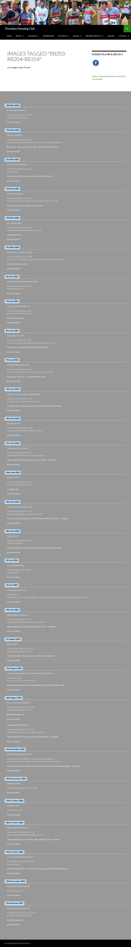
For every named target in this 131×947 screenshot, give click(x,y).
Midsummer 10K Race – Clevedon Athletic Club (26, 377)
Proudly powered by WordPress (18, 943)
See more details (13, 122)
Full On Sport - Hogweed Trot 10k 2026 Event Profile (28, 347)
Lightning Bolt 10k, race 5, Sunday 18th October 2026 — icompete (33, 839)
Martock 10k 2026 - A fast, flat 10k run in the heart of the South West (34, 548)
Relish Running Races (15, 318)
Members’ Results (93, 36)
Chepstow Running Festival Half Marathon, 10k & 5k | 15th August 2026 (35, 685)
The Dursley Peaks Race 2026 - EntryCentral (25, 205)
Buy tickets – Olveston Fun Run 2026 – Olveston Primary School (32, 147)
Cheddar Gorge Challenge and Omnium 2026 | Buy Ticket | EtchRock (34, 406)
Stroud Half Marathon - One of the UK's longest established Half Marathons (37, 868)
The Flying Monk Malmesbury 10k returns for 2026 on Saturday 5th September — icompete (43, 766)
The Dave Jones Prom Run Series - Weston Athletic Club (29, 176)
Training (32, 36)
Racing (76, 36)
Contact (123, 36)
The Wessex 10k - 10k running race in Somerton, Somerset (30, 656)
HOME (9, 36)
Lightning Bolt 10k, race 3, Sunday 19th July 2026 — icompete (31, 626)
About (19, 36)
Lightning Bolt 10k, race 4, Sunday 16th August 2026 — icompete (32, 737)
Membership (48, 36)
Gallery (111, 36)
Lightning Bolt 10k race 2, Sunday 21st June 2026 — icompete (31, 460)
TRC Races (62, 36)
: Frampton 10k (13, 489)
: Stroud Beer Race (14, 235)
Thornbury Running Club (20, 28)
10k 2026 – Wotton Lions (17, 264)
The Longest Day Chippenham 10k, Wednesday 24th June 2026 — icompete (37, 518)
